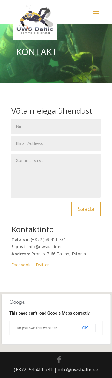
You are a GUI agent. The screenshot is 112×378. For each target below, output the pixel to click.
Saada (86, 209)
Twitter (42, 265)
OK (85, 328)
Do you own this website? (37, 328)
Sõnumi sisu (56, 176)
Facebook (20, 265)
